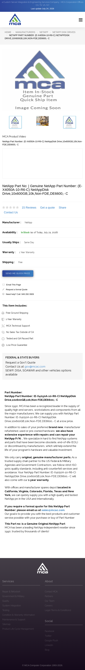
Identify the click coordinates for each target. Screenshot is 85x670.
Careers (48, 605)
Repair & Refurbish (11, 591)
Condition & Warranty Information (18, 615)
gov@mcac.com (35, 366)
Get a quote (47, 207)
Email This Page (11, 285)
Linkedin (49, 645)
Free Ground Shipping (15, 313)
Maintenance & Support (13, 619)
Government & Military (13, 596)
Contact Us (11, 212)
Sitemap (6, 624)
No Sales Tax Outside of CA (18, 332)
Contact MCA (51, 591)
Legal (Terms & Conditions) (58, 610)
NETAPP (44, 32)
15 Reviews (29, 207)
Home (8, 32)
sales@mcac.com (53, 510)
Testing (5, 610)
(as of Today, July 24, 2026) (44, 232)
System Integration (11, 605)
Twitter (48, 636)
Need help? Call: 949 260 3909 (18, 294)
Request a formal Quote (14, 289)
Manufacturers (25, 32)
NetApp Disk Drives (63, 32)
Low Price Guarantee (14, 345)
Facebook (49, 631)
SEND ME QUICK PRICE (18, 273)
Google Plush (51, 640)
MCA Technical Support (16, 326)
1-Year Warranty (11, 319)
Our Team (49, 601)
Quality (5, 601)
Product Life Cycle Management (18, 629)
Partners (49, 596)
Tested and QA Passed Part (17, 338)
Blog (47, 650)
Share (62, 207)
